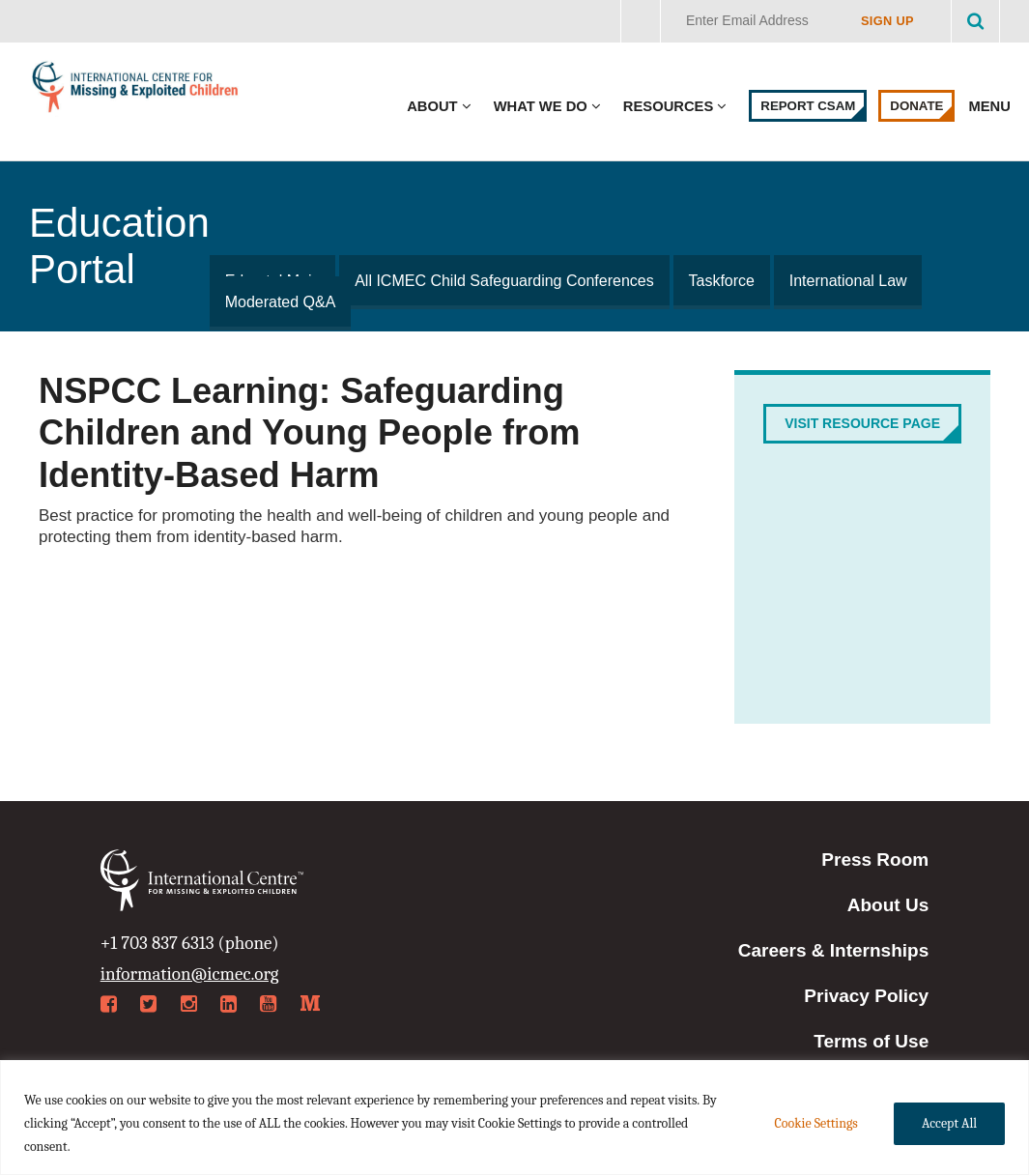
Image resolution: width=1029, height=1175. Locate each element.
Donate (916, 106)
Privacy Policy (866, 996)
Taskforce (717, 280)
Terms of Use (871, 1041)
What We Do (540, 106)
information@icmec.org (189, 974)
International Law (842, 280)
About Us (888, 905)
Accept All (949, 1123)
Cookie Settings (815, 1123)
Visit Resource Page (862, 423)
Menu (991, 106)
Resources (668, 106)
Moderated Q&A (279, 302)
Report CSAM (807, 106)
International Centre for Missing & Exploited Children (136, 91)
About (432, 106)
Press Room (875, 859)
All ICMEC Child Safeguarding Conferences (502, 280)
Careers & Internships (833, 950)
